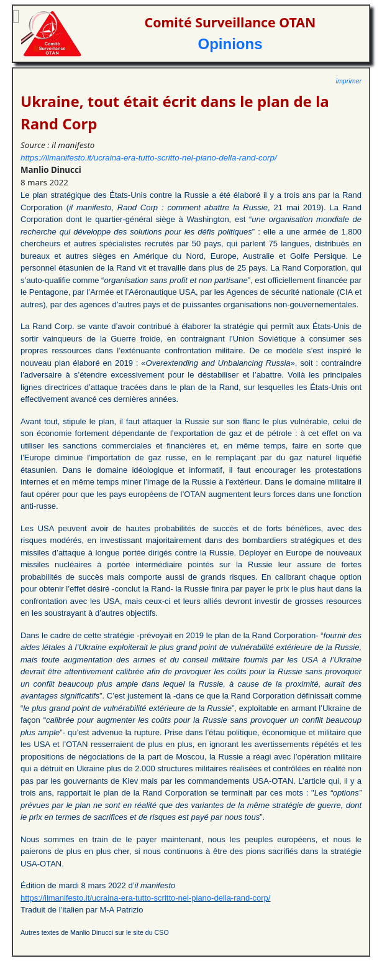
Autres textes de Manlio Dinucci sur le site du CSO (94, 932)
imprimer (349, 81)
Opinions (230, 43)
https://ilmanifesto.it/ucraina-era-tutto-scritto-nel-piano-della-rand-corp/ (148, 157)
